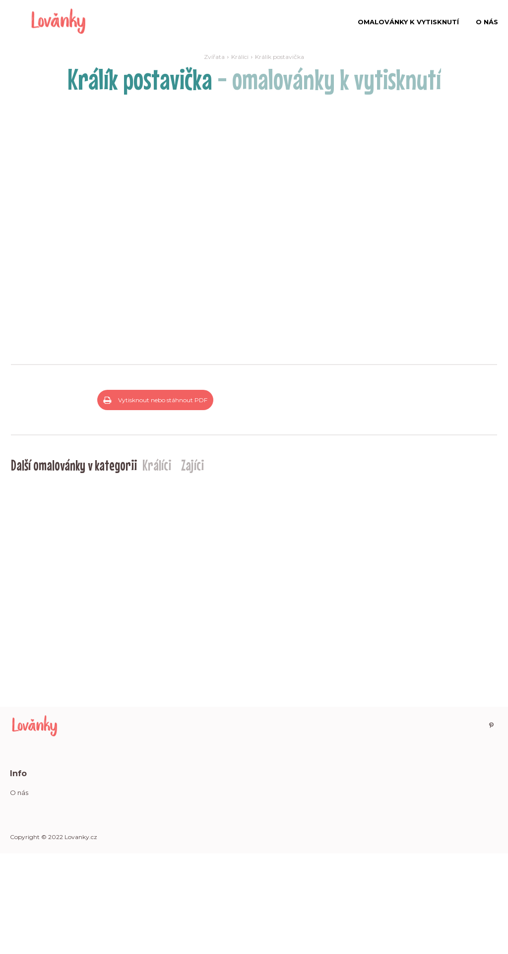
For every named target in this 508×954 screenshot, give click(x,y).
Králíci (240, 56)
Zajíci (192, 565)
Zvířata (214, 56)
